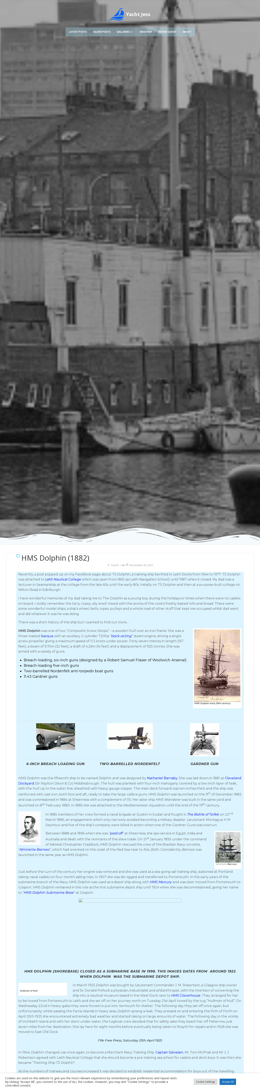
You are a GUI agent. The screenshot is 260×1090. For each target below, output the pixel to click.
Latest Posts (78, 31)
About (187, 31)
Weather (146, 31)
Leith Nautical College (63, 579)
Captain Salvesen (169, 1061)
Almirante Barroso (35, 849)
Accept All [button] (228, 1082)
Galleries (125, 31)
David (112, 565)
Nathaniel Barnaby (162, 778)
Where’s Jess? (167, 31)
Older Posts (101, 31)
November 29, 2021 (139, 565)
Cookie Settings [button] (205, 1082)
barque (47, 636)
